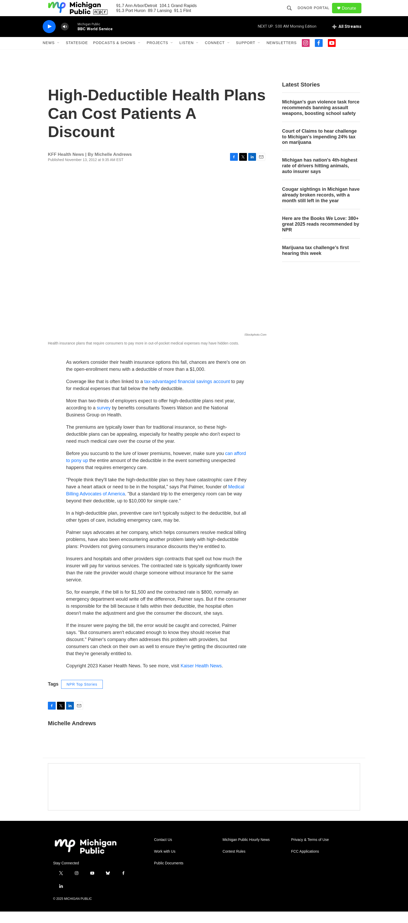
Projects (157, 54)
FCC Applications (305, 863)
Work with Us (164, 863)
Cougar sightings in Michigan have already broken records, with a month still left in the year (321, 206)
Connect (215, 54)
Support (245, 54)
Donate (352, 13)
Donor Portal (316, 13)
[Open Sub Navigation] (58, 54)
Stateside (77, 54)
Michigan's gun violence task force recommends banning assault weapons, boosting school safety (320, 118)
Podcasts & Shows (114, 54)
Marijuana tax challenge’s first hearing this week (315, 261)
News (49, 54)
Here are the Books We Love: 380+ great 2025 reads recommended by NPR (320, 235)
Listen (186, 54)
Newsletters (281, 54)
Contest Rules (233, 863)
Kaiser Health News (201, 677)
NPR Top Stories (82, 695)
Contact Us (163, 851)
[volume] (64, 38)
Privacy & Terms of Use (310, 851)
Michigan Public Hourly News (246, 851)
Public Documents (168, 874)
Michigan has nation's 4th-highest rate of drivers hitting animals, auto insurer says (319, 177)
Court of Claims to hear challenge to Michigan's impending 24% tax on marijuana (319, 148)
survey (104, 419)
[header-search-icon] (291, 13)
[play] (49, 38)
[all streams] (346, 37)
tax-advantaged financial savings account (187, 392)
